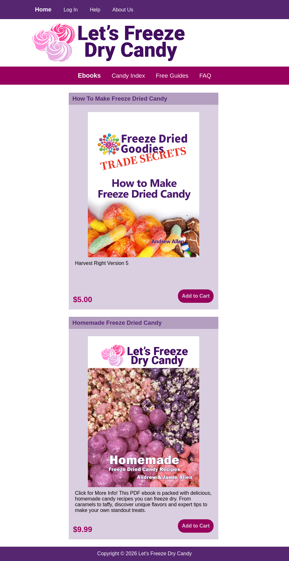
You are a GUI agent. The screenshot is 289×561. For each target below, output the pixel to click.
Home (43, 9)
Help (95, 9)
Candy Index (128, 75)
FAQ (205, 75)
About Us (122, 9)
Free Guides (172, 75)
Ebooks (89, 75)
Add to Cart (195, 296)
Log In (71, 9)
